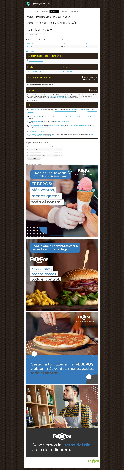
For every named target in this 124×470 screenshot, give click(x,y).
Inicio (29, 11)
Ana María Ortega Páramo (62, 97)
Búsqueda (45, 11)
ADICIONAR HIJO (93, 90)
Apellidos (54, 11)
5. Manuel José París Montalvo (37, 131)
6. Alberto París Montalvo (36, 134)
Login (95, 2)
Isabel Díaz (48, 135)
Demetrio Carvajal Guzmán (55, 116)
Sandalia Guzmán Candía (85, 116)
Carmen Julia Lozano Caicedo (56, 125)
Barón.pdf (29, 46)
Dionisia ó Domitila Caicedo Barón (41, 127)
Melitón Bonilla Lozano (62, 121)
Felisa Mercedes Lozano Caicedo (79, 109)
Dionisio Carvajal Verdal (72, 116)
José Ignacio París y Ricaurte (54, 96)
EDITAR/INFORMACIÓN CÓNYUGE (89, 77)
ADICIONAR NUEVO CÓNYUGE (90, 79)
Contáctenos (74, 11)
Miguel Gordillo (41, 135)
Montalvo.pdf (30, 43)
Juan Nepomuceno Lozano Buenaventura (65, 111)
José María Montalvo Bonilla (36, 61)
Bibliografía (64, 11)
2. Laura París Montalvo (36, 116)
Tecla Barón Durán (67, 71)
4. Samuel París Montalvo (36, 125)
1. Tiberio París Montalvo (36, 109)
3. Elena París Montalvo (36, 121)
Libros (36, 11)
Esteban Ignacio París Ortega (40, 94)
